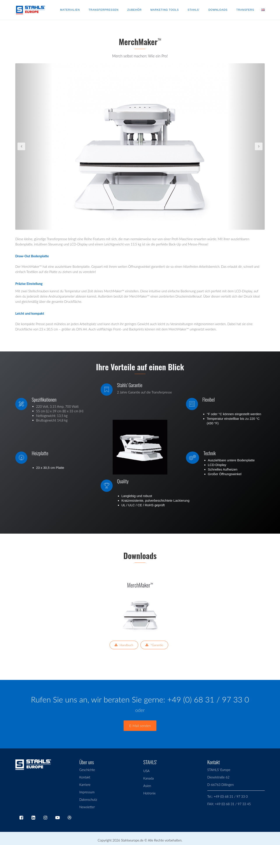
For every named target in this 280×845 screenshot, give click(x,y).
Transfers (245, 9)
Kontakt (84, 777)
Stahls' (194, 9)
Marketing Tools (164, 9)
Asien (147, 786)
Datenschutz (88, 799)
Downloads (218, 9)
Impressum (87, 792)
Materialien (70, 9)
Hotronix (149, 793)
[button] (34, 146)
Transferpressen (104, 9)
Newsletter (87, 807)
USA (146, 771)
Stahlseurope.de (132, 840)
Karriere (85, 785)
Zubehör (134, 9)
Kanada (148, 778)
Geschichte (87, 770)
